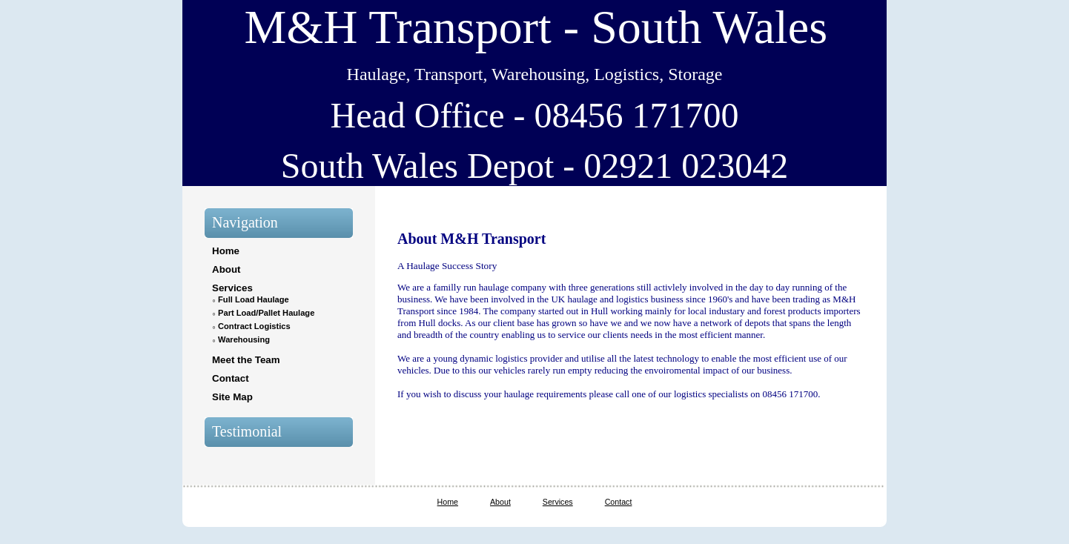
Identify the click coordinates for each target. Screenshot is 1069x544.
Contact (230, 378)
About (226, 269)
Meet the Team (246, 359)
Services (232, 287)
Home (225, 250)
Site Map (232, 396)
